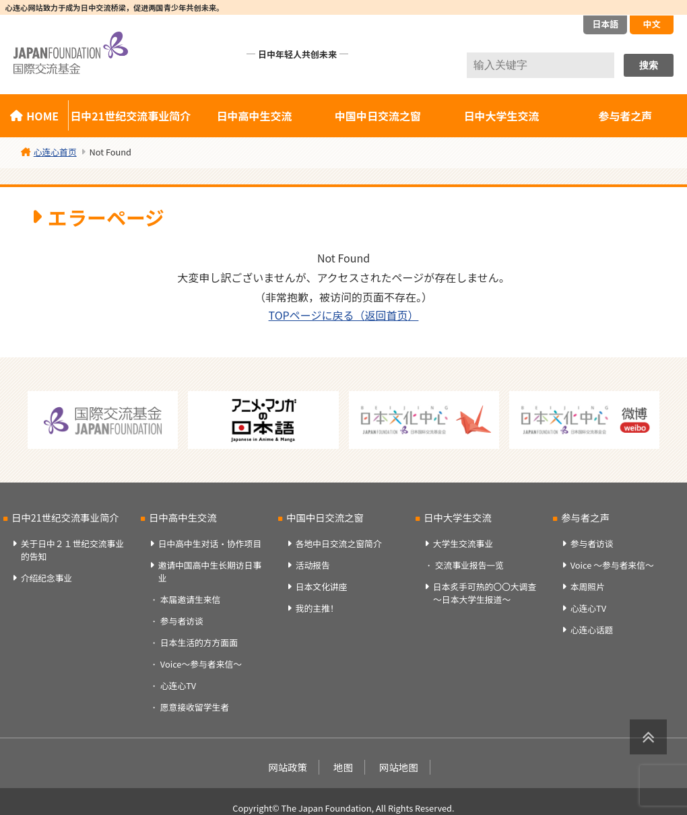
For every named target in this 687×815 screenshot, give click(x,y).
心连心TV (178, 685)
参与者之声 (625, 116)
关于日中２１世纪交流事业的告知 (73, 550)
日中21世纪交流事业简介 (130, 116)
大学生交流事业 (463, 543)
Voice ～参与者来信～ (612, 565)
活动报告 (313, 565)
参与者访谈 (181, 620)
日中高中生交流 (254, 116)
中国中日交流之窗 (378, 116)
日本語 (605, 23)
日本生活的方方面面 (199, 642)
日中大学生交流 (501, 116)
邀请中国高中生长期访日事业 (210, 571)
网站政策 (287, 767)
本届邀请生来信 (190, 599)
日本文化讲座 (322, 586)
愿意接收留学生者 (194, 707)
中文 (651, 23)
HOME (42, 116)
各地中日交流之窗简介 (339, 543)
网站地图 (398, 767)
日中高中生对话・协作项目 (210, 543)
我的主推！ (317, 608)
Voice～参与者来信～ (201, 664)
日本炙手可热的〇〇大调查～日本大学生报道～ (485, 593)
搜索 (648, 65)
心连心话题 (592, 629)
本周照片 (587, 586)
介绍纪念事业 (47, 577)
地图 (343, 767)
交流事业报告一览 (469, 565)
